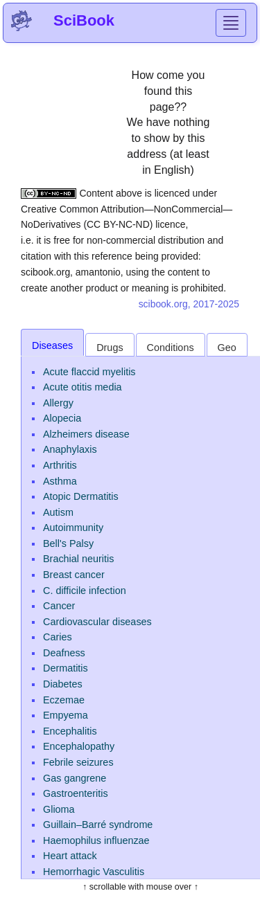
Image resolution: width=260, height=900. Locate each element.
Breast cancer (74, 574)
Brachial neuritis (78, 558)
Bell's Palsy (68, 543)
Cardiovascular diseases (97, 621)
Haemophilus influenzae (96, 840)
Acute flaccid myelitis (89, 371)
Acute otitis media (82, 387)
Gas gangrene (74, 778)
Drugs (109, 347)
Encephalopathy (78, 746)
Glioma (59, 809)
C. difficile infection (84, 590)
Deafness (64, 652)
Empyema (65, 715)
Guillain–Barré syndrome (98, 824)
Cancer (59, 605)
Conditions (170, 347)
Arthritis (60, 465)
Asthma (60, 481)
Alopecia (62, 418)
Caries (57, 636)
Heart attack (70, 855)
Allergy (58, 402)
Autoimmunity (73, 527)
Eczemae (64, 699)
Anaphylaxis (70, 449)
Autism (58, 512)
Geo (227, 347)
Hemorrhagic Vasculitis (93, 871)
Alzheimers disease (86, 434)
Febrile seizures (78, 762)
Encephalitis (70, 731)
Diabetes (63, 684)
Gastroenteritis (75, 793)
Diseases (52, 345)
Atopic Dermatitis (81, 496)
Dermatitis (65, 668)
